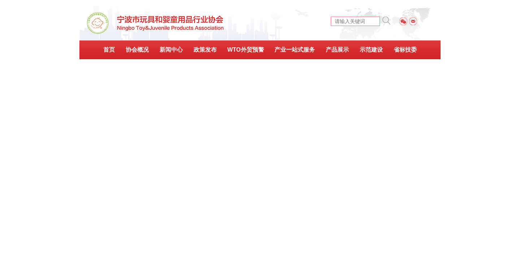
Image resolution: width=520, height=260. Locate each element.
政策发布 (205, 50)
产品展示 (337, 50)
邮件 (413, 21)
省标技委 (405, 50)
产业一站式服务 (294, 50)
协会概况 (137, 50)
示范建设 (371, 50)
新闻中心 (171, 50)
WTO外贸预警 (245, 50)
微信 (403, 21)
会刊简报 (260, 68)
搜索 (386, 21)
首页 (109, 50)
